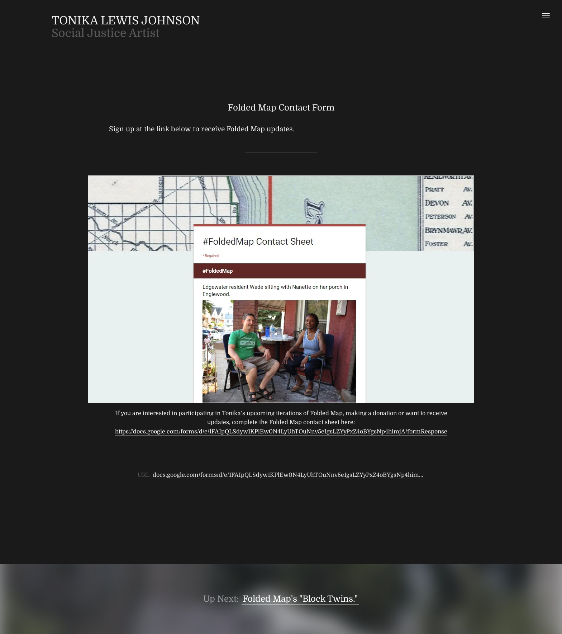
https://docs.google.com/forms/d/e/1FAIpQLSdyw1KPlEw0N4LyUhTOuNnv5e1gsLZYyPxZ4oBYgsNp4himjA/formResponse (281, 431)
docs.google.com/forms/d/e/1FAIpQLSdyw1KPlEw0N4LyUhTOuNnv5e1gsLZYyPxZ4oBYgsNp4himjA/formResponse (310, 475)
